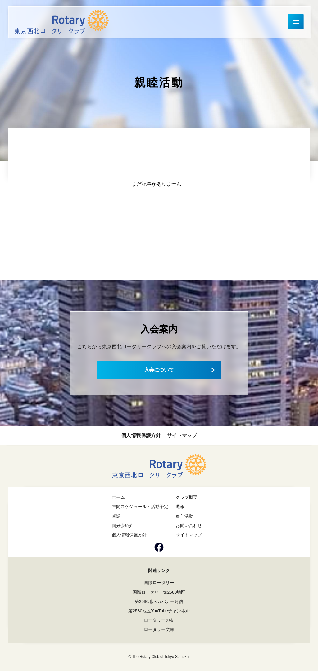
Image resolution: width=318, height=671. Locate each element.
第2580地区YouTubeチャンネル (159, 610)
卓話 (116, 516)
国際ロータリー (159, 582)
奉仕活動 (184, 516)
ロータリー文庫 (159, 629)
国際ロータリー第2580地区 (158, 592)
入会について (159, 369)
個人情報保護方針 (141, 435)
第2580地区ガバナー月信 (158, 601)
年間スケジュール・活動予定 (140, 506)
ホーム (118, 497)
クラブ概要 (187, 497)
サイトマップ (182, 435)
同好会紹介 (123, 525)
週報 (180, 506)
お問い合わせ (189, 525)
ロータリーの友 (159, 620)
